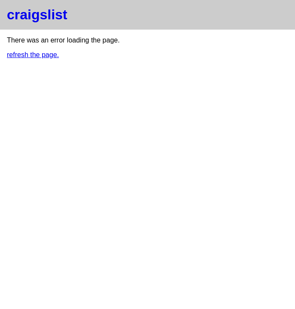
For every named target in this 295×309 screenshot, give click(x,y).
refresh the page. (33, 54)
